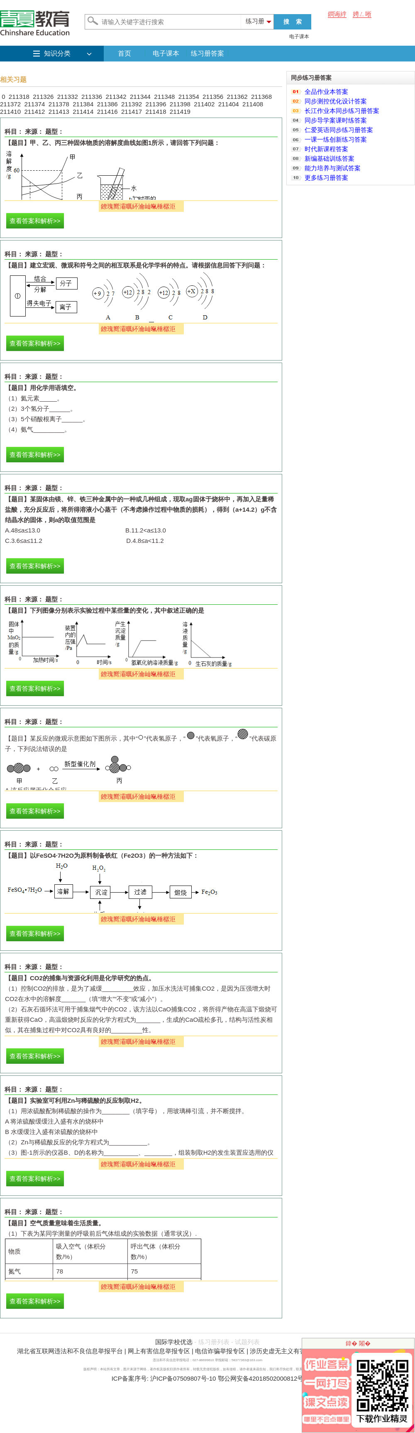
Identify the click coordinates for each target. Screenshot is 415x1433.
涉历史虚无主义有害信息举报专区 (296, 1350)
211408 (252, 104)
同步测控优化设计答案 (336, 101)
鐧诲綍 (337, 13)
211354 (188, 96)
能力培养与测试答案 (333, 168)
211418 (155, 111)
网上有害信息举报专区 (159, 1350)
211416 (107, 111)
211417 (131, 111)
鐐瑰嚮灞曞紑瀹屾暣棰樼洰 (138, 206)
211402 (204, 104)
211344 (140, 96)
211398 (180, 104)
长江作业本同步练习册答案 (342, 110)
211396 (155, 104)
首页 (124, 53)
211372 (10, 104)
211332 (67, 96)
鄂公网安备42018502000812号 (261, 1378)
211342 (115, 96)
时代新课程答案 (326, 148)
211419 (180, 111)
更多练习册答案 (326, 177)
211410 (10, 111)
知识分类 (57, 53)
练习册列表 (213, 1341)
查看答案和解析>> (35, 220)
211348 (164, 96)
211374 (34, 104)
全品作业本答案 (326, 91)
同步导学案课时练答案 (336, 120)
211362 (237, 96)
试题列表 (247, 1341)
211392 (131, 104)
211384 (83, 104)
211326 (43, 96)
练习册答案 (207, 53)
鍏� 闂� (358, 1343)
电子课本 (299, 36)
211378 (59, 104)
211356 (213, 96)
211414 (83, 111)
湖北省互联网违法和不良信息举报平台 (70, 1350)
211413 (59, 111)
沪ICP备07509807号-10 (183, 1378)
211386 (107, 104)
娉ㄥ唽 (362, 13)
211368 (261, 96)
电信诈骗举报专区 (220, 1350)
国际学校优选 (174, 1341)
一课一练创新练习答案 (336, 139)
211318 (19, 96)
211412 (34, 111)
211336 (91, 96)
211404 (228, 104)
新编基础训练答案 (329, 158)
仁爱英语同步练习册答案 (339, 129)
